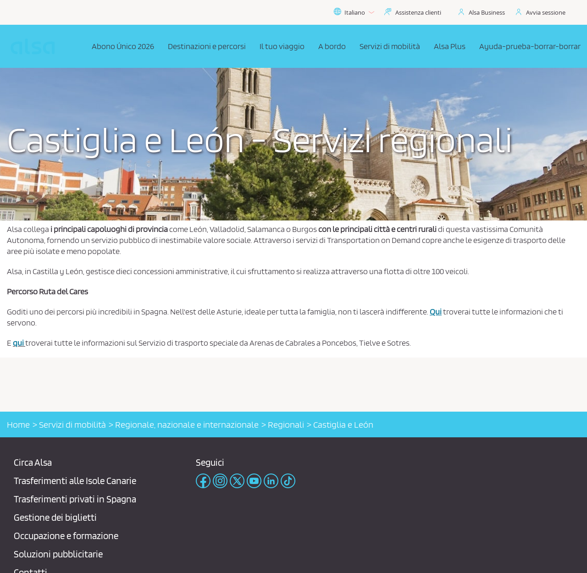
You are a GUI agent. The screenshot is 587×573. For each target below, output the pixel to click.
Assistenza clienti (418, 12)
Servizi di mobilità (72, 424)
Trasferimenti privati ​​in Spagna (75, 499)
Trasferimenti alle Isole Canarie (75, 480)
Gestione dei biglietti (55, 517)
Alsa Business (487, 12)
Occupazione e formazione (66, 535)
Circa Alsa (33, 462)
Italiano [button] (353, 12)
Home (18, 424)
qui (18, 342)
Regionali (286, 424)
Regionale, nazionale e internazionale (187, 424)
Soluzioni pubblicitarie (58, 554)
